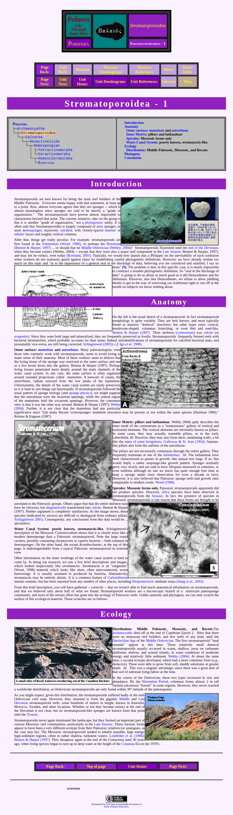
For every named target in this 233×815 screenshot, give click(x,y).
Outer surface (136, 130)
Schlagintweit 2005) (28, 519)
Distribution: (136, 150)
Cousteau (128, 744)
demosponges (32, 230)
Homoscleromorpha (55, 158)
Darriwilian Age (124, 640)
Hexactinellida (45, 141)
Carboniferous (117, 577)
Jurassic (157, 496)
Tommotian (50, 244)
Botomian (114, 244)
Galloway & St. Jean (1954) (184, 441)
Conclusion (132, 158)
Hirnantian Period (155, 681)
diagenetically (56, 507)
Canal (30, 529)
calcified (66, 230)
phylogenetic (94, 222)
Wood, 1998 (70, 244)
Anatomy (131, 126)
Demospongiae (47, 146)
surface (30, 350)
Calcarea (34, 137)
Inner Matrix (136, 134)
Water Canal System (141, 142)
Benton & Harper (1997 (131, 332)
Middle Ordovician (95, 248)
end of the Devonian (203, 248)
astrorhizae (180, 130)
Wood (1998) (164, 482)
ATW (108, 804)
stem (100, 226)
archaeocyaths (123, 633)
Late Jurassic (172, 251)
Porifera (78, 43)
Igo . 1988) (131, 344)
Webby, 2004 (120, 248)
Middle (124, 699)
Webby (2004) (178, 656)
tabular (19, 234)
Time (187, 81)
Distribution (122, 629)
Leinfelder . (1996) (126, 736)
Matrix (127, 422)
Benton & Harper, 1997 (32, 248)
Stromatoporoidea (148, 25)
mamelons (156, 130)
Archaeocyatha (31, 129)
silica (165, 492)
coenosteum (185, 332)
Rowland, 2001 (79, 255)
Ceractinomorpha (54, 154)
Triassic (32, 714)
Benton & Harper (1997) (32, 740)
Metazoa (82, 69)
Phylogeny (132, 154)
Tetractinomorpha (55, 150)
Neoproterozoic (143, 581)
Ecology (130, 146)
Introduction (134, 123)
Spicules (132, 138)
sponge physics (80, 393)
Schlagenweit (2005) (98, 344)
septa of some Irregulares (143, 441)
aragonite (21, 336)
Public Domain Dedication (116, 807)
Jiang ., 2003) (190, 581)
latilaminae (171, 455)
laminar (110, 230)
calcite (208, 332)
